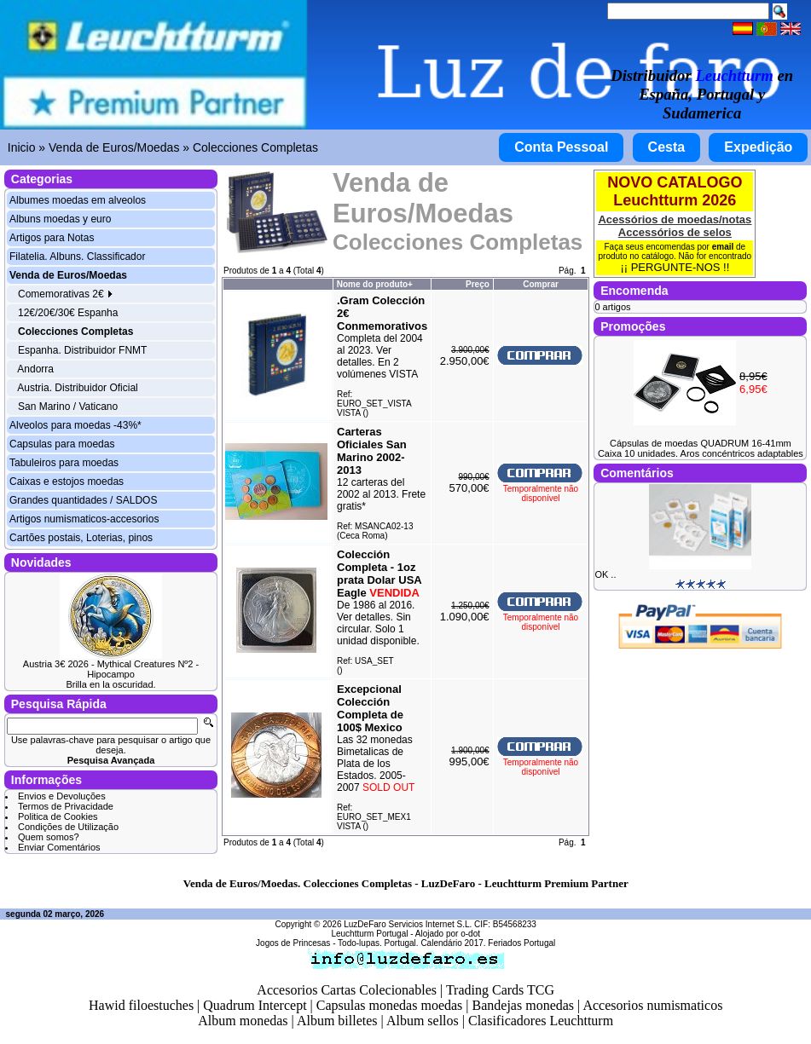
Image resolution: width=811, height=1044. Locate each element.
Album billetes (337, 1020)
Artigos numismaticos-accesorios (84, 519)
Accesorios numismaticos (652, 1005)
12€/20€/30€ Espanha (68, 313)
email (723, 246)
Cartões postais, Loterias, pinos (81, 538)
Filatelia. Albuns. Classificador (77, 256)
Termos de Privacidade (65, 806)
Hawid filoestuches (141, 1005)
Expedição (758, 147)
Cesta (667, 147)
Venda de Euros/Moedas (114, 147)
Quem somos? (48, 837)
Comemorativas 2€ (65, 294)
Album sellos (422, 1020)
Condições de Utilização (68, 827)
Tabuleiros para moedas (64, 463)
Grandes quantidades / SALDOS (83, 500)
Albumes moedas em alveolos (77, 200)
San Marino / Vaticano (68, 406)
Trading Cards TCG (500, 990)
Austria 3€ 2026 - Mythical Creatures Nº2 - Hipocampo (111, 669)
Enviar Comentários (59, 847)
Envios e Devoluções (62, 796)
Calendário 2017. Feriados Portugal (487, 943)
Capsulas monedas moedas (389, 1005)
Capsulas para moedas (61, 444)
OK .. (605, 574)
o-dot (470, 933)
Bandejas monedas (523, 1005)
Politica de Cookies (58, 816)
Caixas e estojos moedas (66, 481)
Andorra (35, 369)
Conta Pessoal (561, 147)
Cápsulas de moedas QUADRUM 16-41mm (700, 443)
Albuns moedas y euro (60, 219)
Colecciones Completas (255, 147)
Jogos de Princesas (293, 943)
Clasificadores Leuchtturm (540, 1020)
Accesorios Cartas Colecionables (347, 990)
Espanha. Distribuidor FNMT (82, 350)
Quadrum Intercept (254, 1005)
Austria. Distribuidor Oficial (77, 388)
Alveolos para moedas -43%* (75, 425)
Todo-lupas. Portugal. (378, 943)
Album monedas (242, 1020)
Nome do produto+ (375, 284)
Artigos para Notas (51, 238)
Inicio (22, 147)
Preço (477, 284)
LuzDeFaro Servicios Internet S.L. (408, 924)
